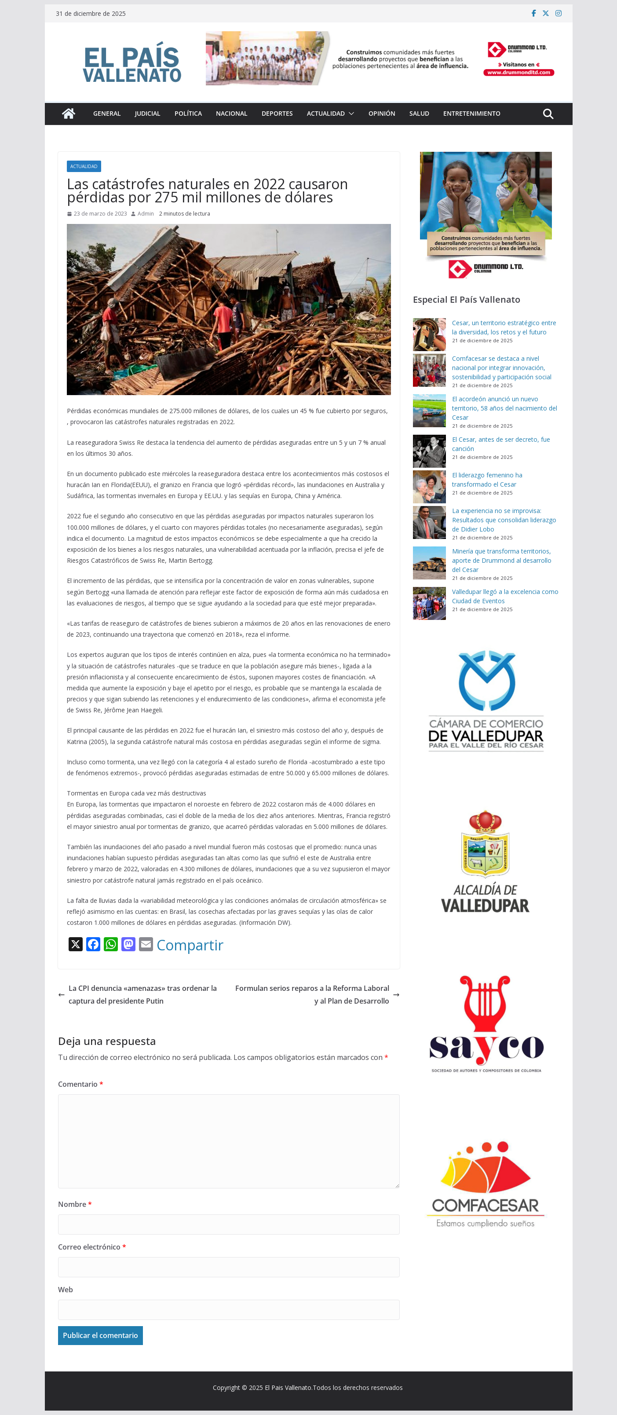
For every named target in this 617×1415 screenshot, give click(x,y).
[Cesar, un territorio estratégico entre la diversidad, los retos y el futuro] (429, 334)
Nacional (232, 113)
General (107, 113)
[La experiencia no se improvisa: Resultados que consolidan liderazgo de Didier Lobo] (429, 522)
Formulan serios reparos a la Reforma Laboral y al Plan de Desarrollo (317, 994)
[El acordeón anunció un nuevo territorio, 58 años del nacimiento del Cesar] (429, 410)
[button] (349, 113)
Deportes (277, 113)
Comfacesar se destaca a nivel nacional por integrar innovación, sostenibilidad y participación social (501, 367)
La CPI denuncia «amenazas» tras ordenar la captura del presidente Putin (137, 994)
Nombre (75, 1204)
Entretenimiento (471, 113)
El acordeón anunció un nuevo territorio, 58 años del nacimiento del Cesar (504, 408)
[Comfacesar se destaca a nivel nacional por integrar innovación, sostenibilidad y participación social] (429, 370)
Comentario (80, 1084)
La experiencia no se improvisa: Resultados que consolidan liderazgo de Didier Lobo (504, 519)
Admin (146, 213)
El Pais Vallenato (288, 1387)
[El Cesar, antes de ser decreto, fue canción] (429, 451)
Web (65, 1289)
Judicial (148, 113)
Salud (419, 113)
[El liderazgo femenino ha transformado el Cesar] (429, 486)
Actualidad (326, 113)
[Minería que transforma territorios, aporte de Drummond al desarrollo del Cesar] (429, 562)
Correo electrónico (92, 1247)
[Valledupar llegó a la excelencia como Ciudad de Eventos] (429, 603)
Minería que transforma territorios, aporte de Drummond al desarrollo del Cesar (501, 560)
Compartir (190, 945)
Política (188, 113)
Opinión (382, 113)
